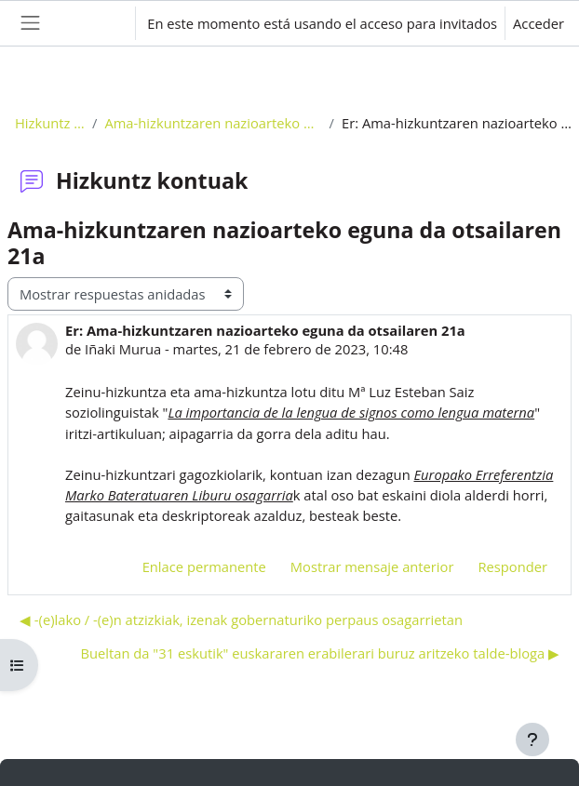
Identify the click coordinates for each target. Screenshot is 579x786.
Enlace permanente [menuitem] (204, 566)
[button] (102, 23)
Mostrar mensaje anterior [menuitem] (372, 566)
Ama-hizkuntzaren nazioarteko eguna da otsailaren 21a (212, 122)
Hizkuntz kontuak (50, 122)
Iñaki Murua (123, 349)
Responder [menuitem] (512, 566)
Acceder (538, 23)
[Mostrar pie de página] (532, 739)
